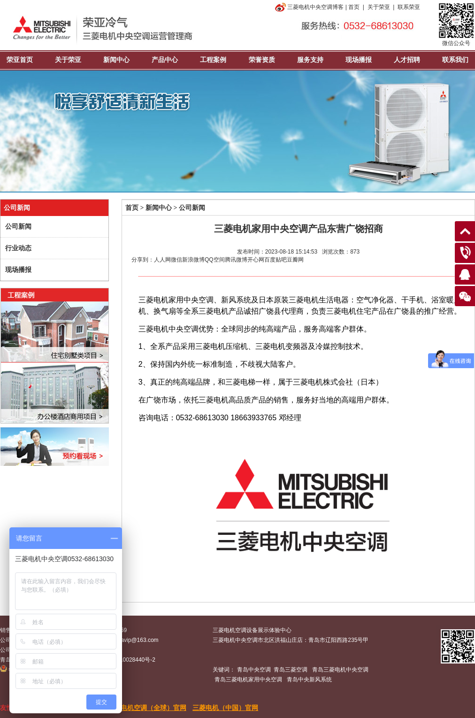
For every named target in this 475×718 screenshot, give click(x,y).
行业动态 (18, 248)
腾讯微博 (236, 259)
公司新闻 (18, 226)
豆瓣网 (295, 259)
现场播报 (358, 59)
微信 (176, 259)
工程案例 (213, 59)
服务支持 (310, 59)
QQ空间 (215, 259)
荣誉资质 (262, 59)
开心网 (255, 259)
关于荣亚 (379, 7)
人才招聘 (407, 59)
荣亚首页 (20, 59)
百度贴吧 (275, 259)
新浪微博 (193, 259)
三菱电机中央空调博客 (309, 7)
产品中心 (165, 59)
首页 (354, 7)
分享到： (142, 259)
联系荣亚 (409, 7)
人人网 (162, 259)
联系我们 (455, 59)
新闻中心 (116, 59)
